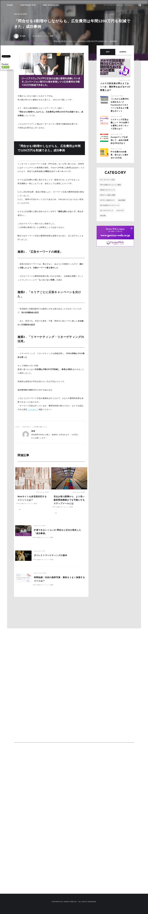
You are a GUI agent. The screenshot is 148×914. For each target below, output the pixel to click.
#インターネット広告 (107, 179)
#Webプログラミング (107, 190)
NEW (107, 52)
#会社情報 (121, 200)
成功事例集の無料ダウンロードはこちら (35, 390)
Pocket (5, 64)
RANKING (122, 52)
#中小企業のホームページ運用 (42, 36)
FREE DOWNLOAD (51, 5)
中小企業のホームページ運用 (36, 41)
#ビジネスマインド (106, 210)
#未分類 (103, 215)
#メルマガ (120, 210)
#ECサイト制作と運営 (107, 195)
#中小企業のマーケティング (109, 205)
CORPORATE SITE (28, 5)
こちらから (32, 409)
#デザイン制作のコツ (107, 200)
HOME (10, 5)
